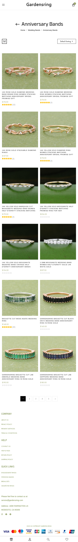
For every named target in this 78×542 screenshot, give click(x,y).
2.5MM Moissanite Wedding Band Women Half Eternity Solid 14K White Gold (56, 265)
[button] (73, 5)
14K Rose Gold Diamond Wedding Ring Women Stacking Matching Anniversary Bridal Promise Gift (56, 94)
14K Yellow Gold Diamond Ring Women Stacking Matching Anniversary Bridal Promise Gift (56, 152)
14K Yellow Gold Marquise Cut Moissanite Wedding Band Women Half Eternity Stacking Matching (18, 208)
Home (22, 30)
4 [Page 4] (42, 398)
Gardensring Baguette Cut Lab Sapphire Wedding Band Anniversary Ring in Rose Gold (55, 377)
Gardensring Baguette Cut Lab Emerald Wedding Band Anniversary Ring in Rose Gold (17, 377)
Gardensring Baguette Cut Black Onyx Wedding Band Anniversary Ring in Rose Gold (57, 321)
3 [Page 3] (35, 398)
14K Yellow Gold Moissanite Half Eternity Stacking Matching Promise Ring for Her (56, 208)
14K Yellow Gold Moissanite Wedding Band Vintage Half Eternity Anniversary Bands (16, 265)
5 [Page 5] (48, 398)
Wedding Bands (34, 30)
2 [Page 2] (29, 398)
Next (55, 398)
